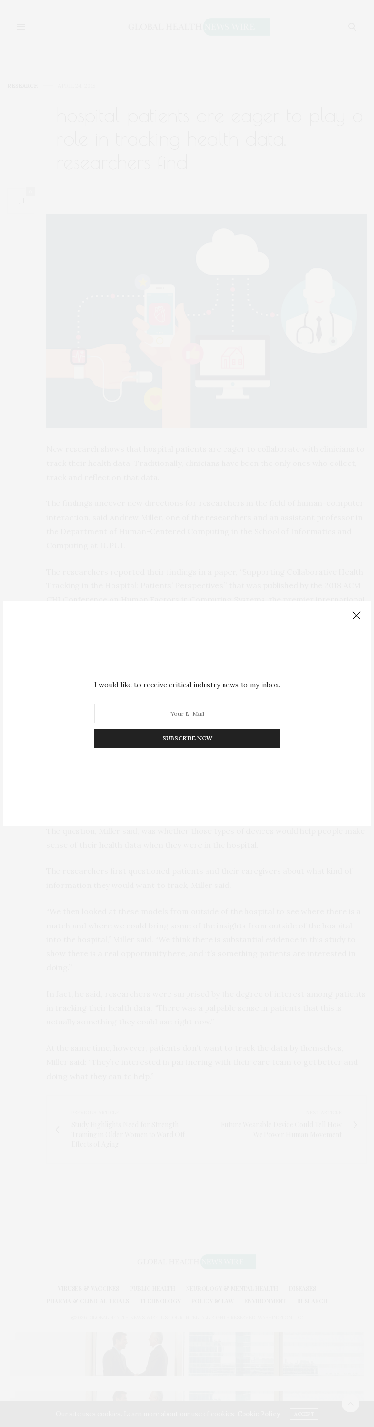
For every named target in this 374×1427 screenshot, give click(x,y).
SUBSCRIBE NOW (187, 738)
